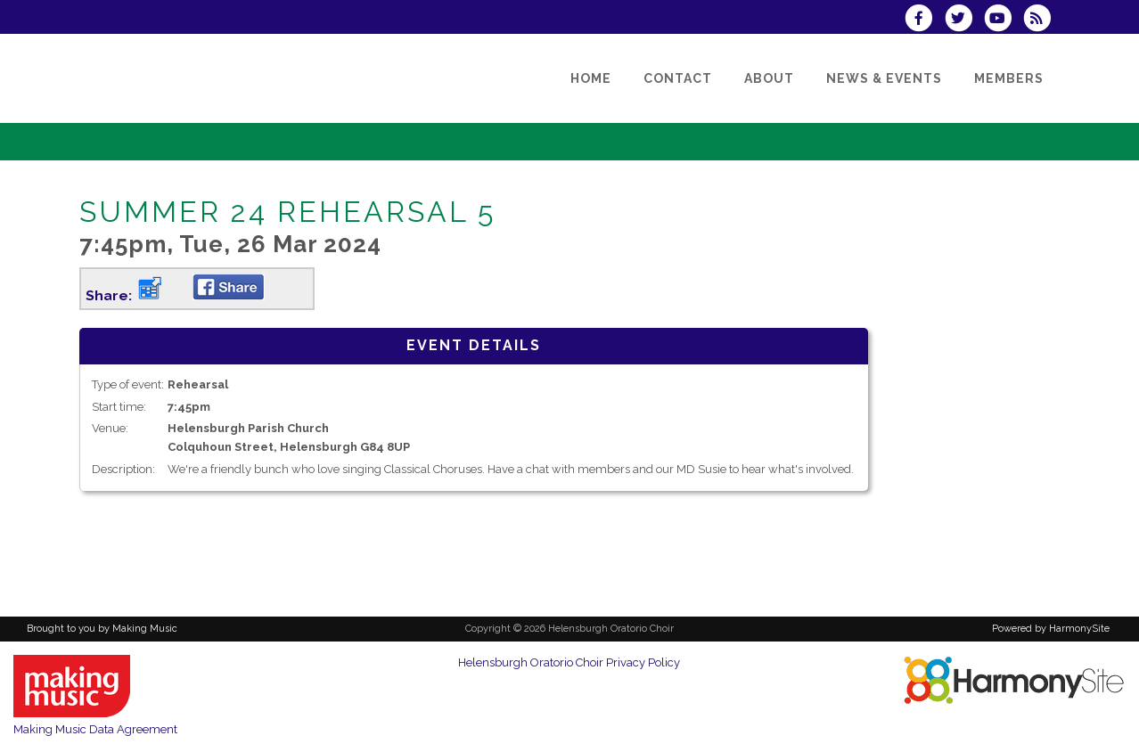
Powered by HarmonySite (1051, 628)
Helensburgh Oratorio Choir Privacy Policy (569, 662)
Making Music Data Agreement (95, 729)
